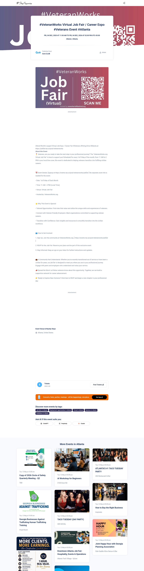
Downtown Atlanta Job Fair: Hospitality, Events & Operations (71, 552)
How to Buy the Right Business (109, 507)
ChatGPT (44, 423)
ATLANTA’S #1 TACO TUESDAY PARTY (109, 470)
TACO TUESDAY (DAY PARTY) (70, 519)
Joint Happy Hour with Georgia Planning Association (109, 545)
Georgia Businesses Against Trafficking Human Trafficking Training (32, 522)
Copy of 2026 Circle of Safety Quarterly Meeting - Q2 (32, 477)
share (103, 52)
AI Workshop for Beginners (69, 478)
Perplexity (62, 423)
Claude (81, 423)
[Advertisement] (72, 128)
